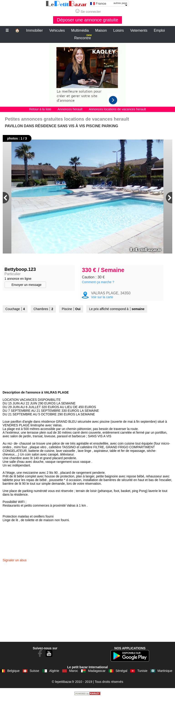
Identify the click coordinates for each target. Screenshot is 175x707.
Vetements (138, 30)
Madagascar (97, 679)
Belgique (13, 679)
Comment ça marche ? (98, 290)
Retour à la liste (40, 109)
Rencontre (83, 37)
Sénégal (121, 679)
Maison (101, 30)
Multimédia (80, 30)
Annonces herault (70, 109)
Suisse (34, 679)
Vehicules (57, 30)
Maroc (73, 679)
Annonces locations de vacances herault (117, 109)
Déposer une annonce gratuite (87, 19)
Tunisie (142, 679)
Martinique (164, 679)
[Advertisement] (87, 75)
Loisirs (118, 30)
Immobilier (34, 30)
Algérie (54, 679)
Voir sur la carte (102, 305)
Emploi (159, 30)
